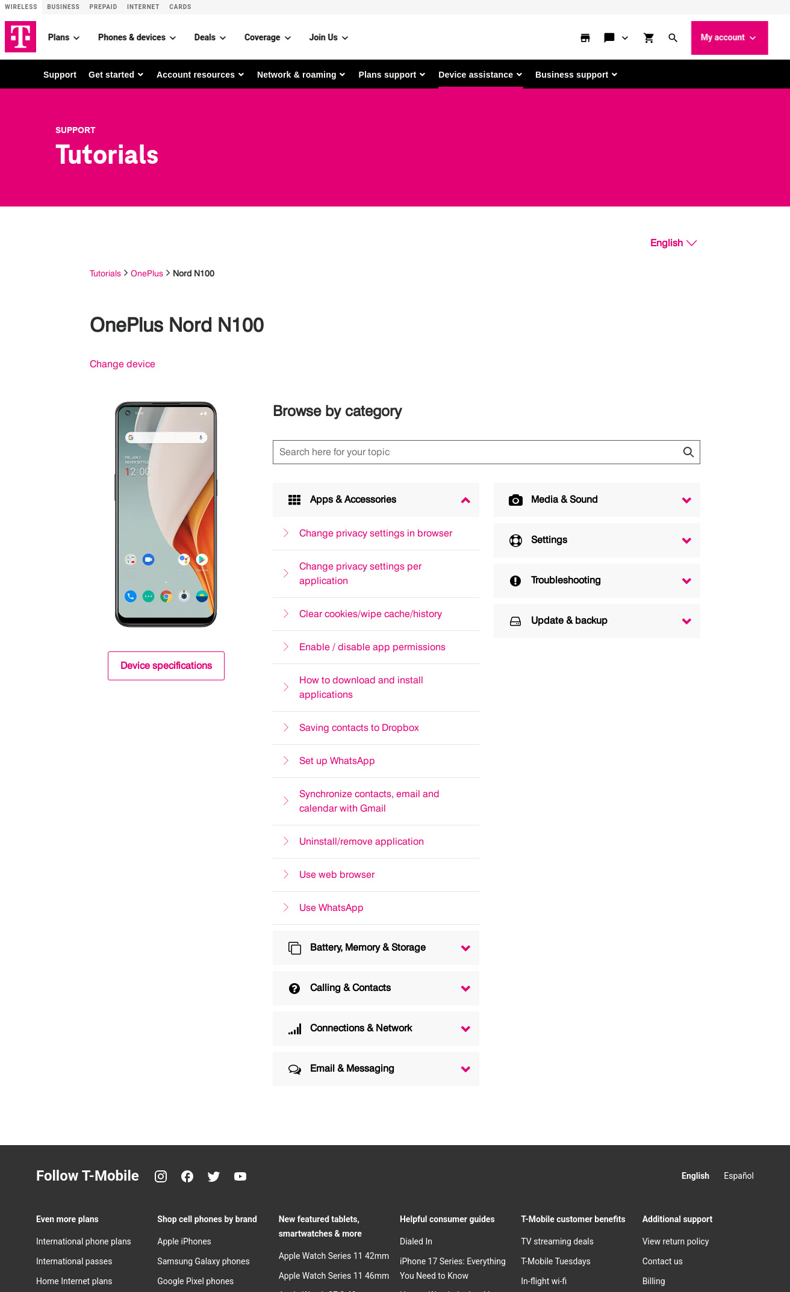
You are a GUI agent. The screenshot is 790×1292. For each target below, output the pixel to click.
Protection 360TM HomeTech (576, 956)
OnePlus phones (187, 917)
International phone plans (83, 857)
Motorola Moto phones (200, 956)
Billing (653, 897)
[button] (691, 36)
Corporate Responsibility (688, 1137)
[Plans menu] (93, 36)
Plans (75, 35)
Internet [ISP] (143, 7)
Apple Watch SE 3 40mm (325, 911)
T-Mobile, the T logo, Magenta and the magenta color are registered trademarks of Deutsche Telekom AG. (253, 1265)
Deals (221, 35)
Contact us (662, 877)
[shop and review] (667, 36)
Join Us (340, 35)
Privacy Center (669, 1097)
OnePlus (147, 271)
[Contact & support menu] (642, 36)
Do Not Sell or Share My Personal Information (215, 1246)
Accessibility (572, 1227)
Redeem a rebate (674, 971)
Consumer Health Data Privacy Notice (439, 1246)
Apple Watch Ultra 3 (316, 951)
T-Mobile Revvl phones (199, 937)
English (695, 792)
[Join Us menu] (362, 36)
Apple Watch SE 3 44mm (325, 931)
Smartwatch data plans (79, 971)
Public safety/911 (375, 1227)
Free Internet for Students (690, 951)
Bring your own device (562, 1049)
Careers (236, 1207)
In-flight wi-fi (544, 897)
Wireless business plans (81, 991)
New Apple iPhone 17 (197, 1029)
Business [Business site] (63, 7)
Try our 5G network (556, 1029)
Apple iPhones (184, 857)
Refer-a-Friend (547, 917)
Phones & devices (148, 35)
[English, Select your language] (673, 241)
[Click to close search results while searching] (688, 450)
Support (59, 73)
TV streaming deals (557, 857)
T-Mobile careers (673, 1077)
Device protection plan (563, 937)
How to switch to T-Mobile (569, 1009)
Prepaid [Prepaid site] (104, 7)
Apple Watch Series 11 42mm (334, 872)
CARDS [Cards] (180, 7)
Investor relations (147, 1207)
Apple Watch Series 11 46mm (334, 891)
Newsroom (662, 1117)
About (95, 1207)
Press (200, 1207)
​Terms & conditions (449, 1227)
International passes (74, 877)
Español (739, 792)
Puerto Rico (357, 1207)
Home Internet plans (74, 897)
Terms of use (516, 1227)
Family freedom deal (559, 1103)
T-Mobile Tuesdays (555, 877)
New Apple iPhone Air (197, 1009)
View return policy (675, 857)
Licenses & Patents (333, 1246)
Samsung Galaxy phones (203, 877)
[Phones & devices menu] (189, 36)
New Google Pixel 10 (195, 1137)
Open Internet (107, 1246)
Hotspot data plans (72, 951)
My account (747, 37)
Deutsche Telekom (293, 1207)
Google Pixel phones (195, 897)
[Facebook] (187, 792)
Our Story (659, 1058)
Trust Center (166, 1227)
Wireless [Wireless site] (21, 7)
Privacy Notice (109, 1227)
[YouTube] (240, 792)
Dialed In (416, 857)
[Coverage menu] (304, 36)
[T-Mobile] (53, 1217)
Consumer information (297, 1227)
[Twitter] (214, 792)
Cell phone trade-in (556, 1123)
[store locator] (603, 36)
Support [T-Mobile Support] (75, 128)
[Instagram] (161, 792)
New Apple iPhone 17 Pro (204, 1049)
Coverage (279, 35)
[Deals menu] (239, 36)
